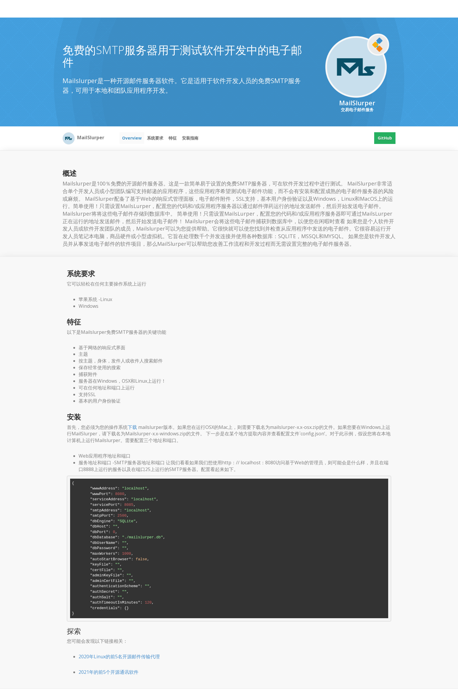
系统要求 (155, 138)
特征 (173, 138)
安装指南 (190, 138)
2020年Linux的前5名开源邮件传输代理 (119, 656)
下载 (132, 427)
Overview (132, 138)
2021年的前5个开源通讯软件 (108, 672)
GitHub (385, 138)
